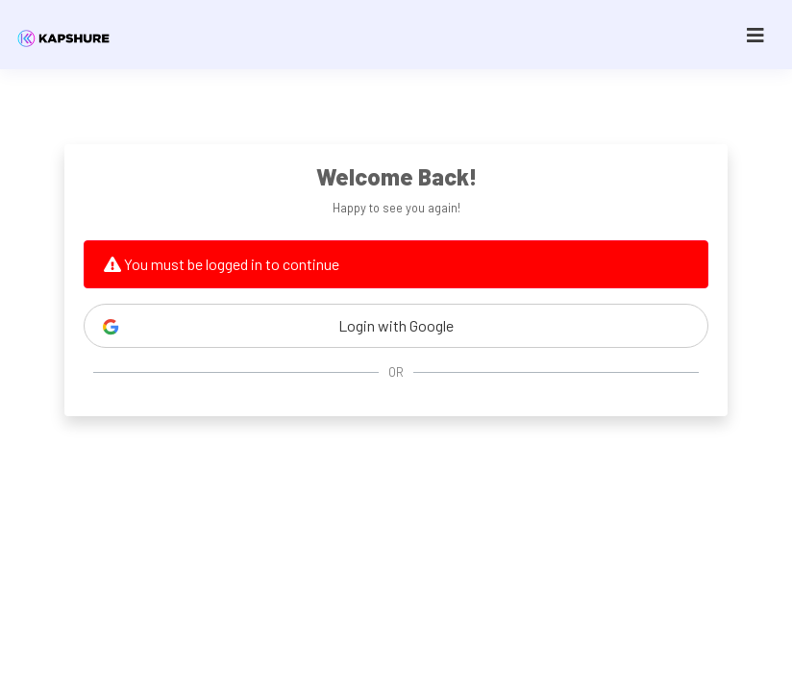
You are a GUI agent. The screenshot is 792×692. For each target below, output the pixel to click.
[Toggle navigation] (755, 35)
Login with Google (278, 325)
